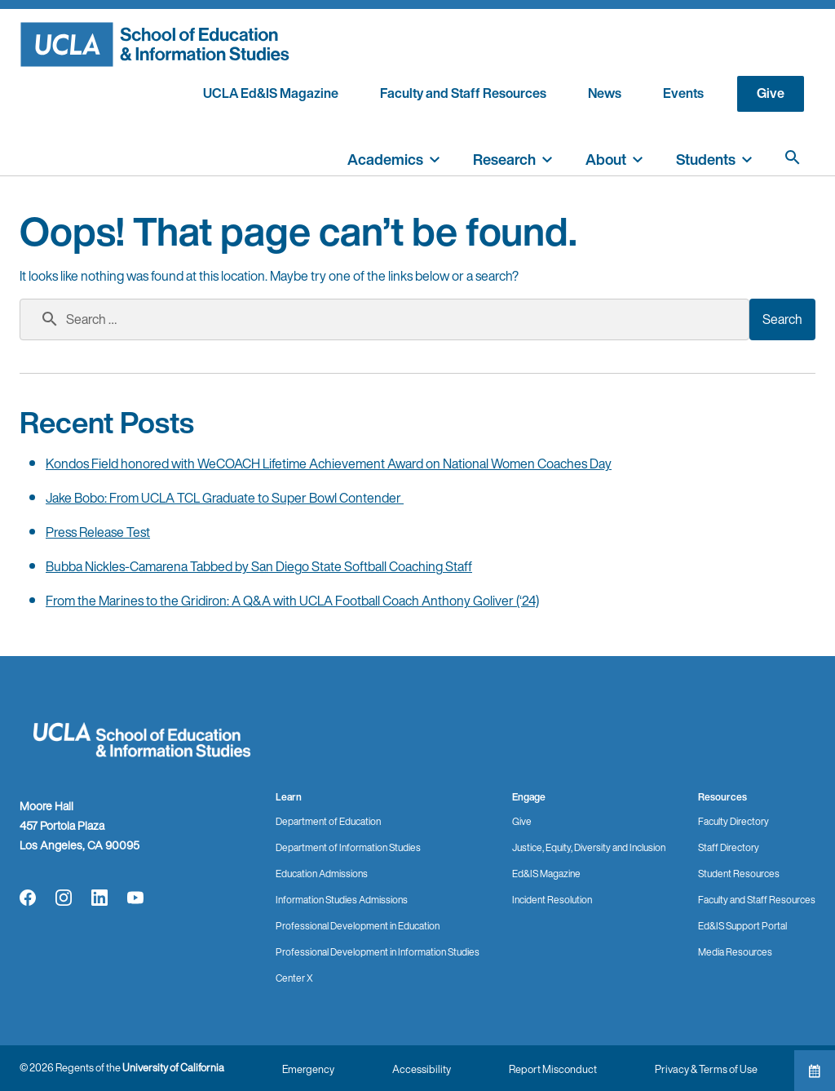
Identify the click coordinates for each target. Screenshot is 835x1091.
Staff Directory (728, 847)
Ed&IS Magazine (546, 873)
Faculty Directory (733, 821)
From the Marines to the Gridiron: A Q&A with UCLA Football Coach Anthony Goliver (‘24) (292, 600)
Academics (385, 159)
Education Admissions (322, 873)
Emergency (308, 1069)
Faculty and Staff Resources (463, 93)
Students (706, 159)
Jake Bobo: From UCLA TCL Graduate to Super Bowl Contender (225, 498)
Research (504, 159)
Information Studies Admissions (342, 900)
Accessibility (421, 1069)
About (605, 159)
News (604, 93)
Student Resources (739, 873)
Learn (289, 797)
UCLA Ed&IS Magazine (270, 93)
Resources (722, 797)
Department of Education (328, 821)
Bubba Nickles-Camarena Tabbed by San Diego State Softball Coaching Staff (259, 566)
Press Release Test (98, 532)
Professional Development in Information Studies (377, 952)
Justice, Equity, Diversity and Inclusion (588, 847)
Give (770, 93)
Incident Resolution (552, 900)
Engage (529, 797)
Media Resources (735, 952)
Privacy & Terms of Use (706, 1069)
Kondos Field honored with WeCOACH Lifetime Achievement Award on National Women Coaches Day (329, 463)
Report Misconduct (553, 1069)
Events (683, 93)
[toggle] (435, 157)
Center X (294, 978)
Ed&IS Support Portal (742, 926)
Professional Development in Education (358, 926)
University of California (173, 1067)
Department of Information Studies (348, 847)
